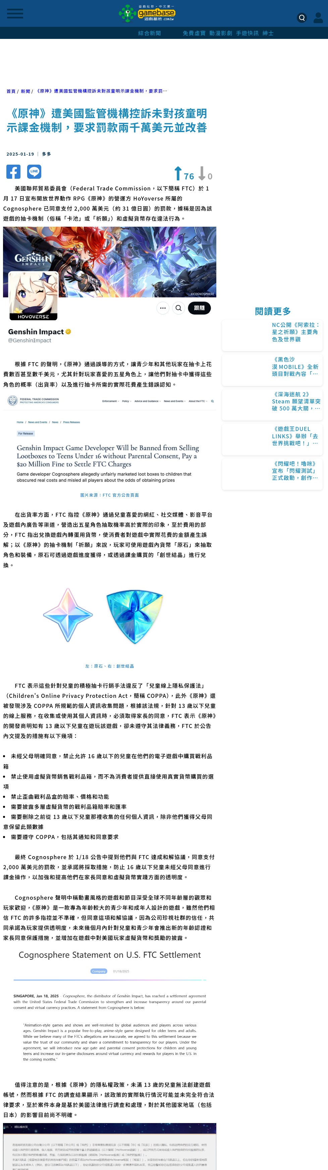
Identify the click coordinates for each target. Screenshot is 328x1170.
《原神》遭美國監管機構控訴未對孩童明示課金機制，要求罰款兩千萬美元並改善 (120, 91)
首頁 (11, 91)
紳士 (268, 33)
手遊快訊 (247, 33)
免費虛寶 (194, 33)
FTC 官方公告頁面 (121, 495)
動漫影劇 (220, 33)
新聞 (25, 91)
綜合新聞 (149, 33)
